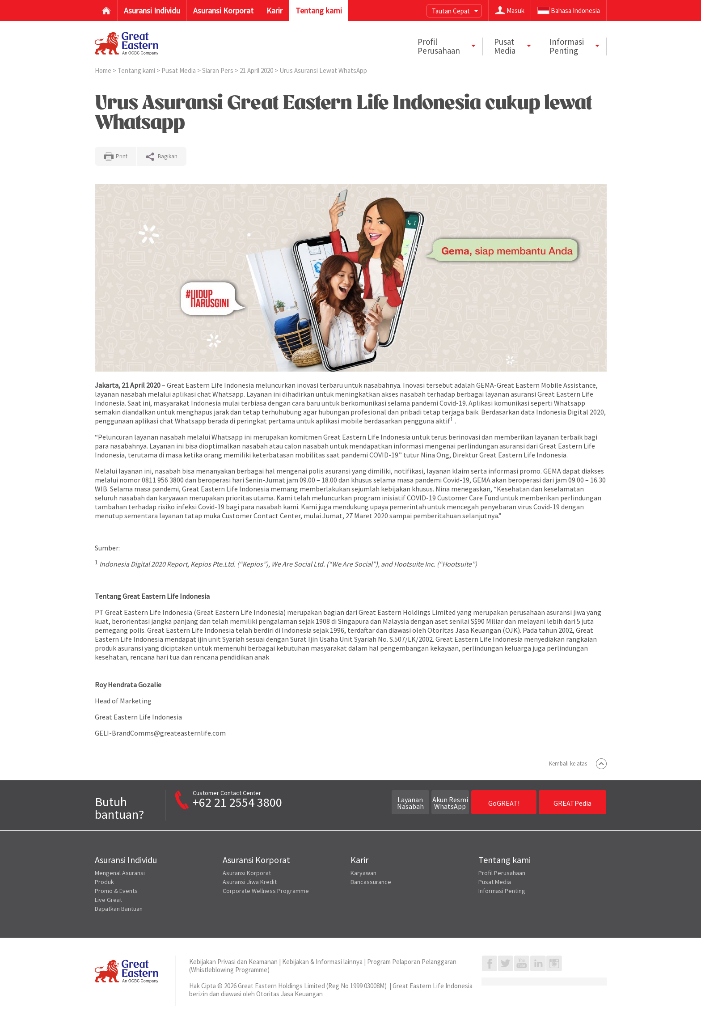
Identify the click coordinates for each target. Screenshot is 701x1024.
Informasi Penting (501, 891)
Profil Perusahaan (501, 873)
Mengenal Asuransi (120, 873)
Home (104, 70)
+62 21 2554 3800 (237, 802)
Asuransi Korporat (247, 873)
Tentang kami (137, 70)
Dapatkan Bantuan (119, 909)
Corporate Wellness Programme (266, 891)
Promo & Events (116, 891)
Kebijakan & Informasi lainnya (322, 961)
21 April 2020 (257, 70)
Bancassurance (370, 882)
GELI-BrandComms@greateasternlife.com (160, 732)
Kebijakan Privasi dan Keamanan (233, 961)
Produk (104, 882)
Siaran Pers (218, 70)
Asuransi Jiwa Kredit (250, 882)
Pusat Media (179, 70)
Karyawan (363, 873)
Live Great (108, 900)
